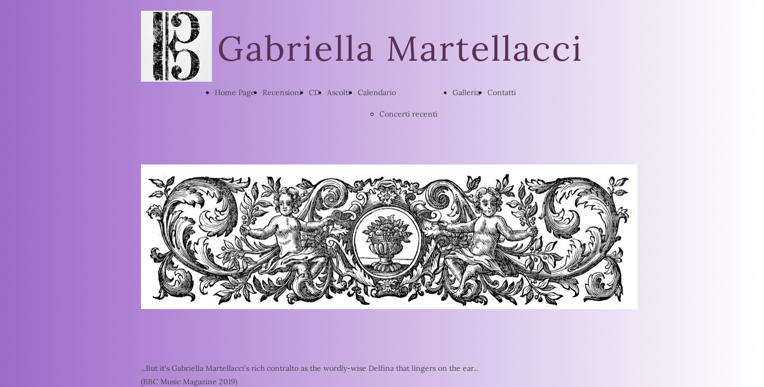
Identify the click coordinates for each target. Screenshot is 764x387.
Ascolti (338, 92)
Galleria (466, 92)
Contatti (501, 92)
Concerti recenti (408, 114)
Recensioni (282, 92)
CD (314, 92)
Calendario (377, 92)
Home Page (235, 92)
